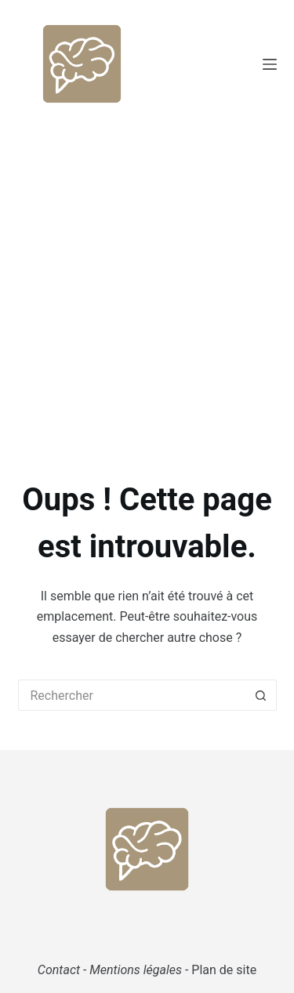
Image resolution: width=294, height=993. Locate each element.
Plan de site (223, 969)
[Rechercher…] (131, 695)
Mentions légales (135, 969)
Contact (59, 969)
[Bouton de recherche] (261, 695)
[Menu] (270, 64)
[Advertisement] (147, 282)
